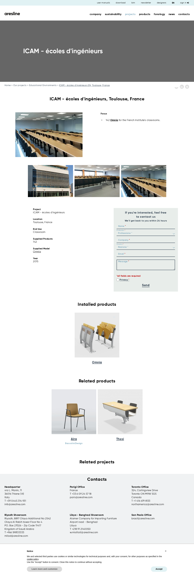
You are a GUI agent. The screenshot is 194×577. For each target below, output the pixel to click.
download (120, 3)
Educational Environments (43, 85)
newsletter (146, 3)
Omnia (114, 120)
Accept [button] (159, 569)
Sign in (184, 3)
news (172, 14)
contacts (184, 14)
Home (8, 85)
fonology (159, 14)
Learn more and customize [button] (44, 569)
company (95, 14)
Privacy (124, 280)
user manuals (103, 3)
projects (130, 14)
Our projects (20, 85)
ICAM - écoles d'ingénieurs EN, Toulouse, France (84, 85)
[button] (165, 551)
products (144, 14)
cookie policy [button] (32, 559)
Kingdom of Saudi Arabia (19, 529)
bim (133, 3)
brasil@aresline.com (143, 518)
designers (161, 3)
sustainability (113, 14)
